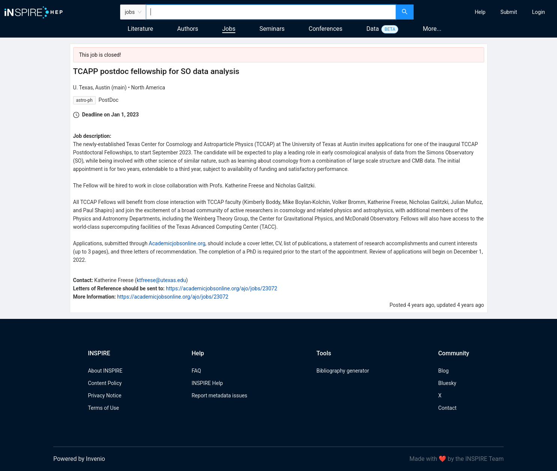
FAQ (196, 371)
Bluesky (447, 383)
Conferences (325, 28)
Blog (443, 371)
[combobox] (271, 12)
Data (372, 28)
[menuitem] (480, 12)
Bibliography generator (342, 371)
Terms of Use (103, 408)
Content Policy (105, 383)
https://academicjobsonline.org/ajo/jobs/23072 (221, 288)
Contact (447, 408)
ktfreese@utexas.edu (161, 280)
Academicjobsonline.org (177, 243)
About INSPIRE (105, 371)
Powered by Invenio (79, 458)
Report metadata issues (219, 395)
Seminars (272, 28)
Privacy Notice (104, 395)
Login (538, 12)
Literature (140, 28)
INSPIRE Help (207, 383)
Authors (187, 28)
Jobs (228, 28)
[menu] (486, 12)
